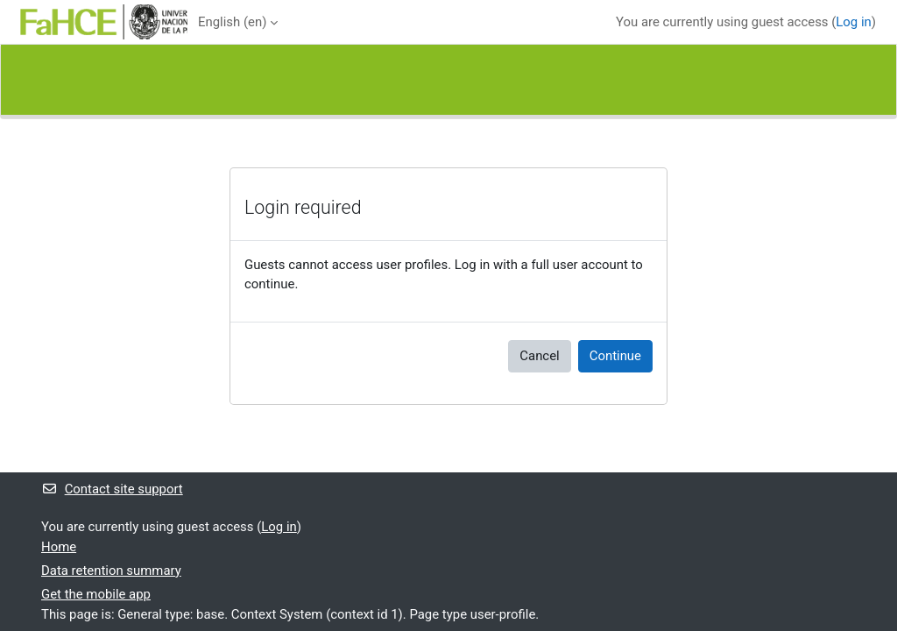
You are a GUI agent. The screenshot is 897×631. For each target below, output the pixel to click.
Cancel (539, 356)
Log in (853, 22)
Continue (615, 356)
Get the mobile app (96, 594)
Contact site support (112, 489)
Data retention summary (111, 570)
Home (58, 547)
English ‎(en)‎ (232, 22)
